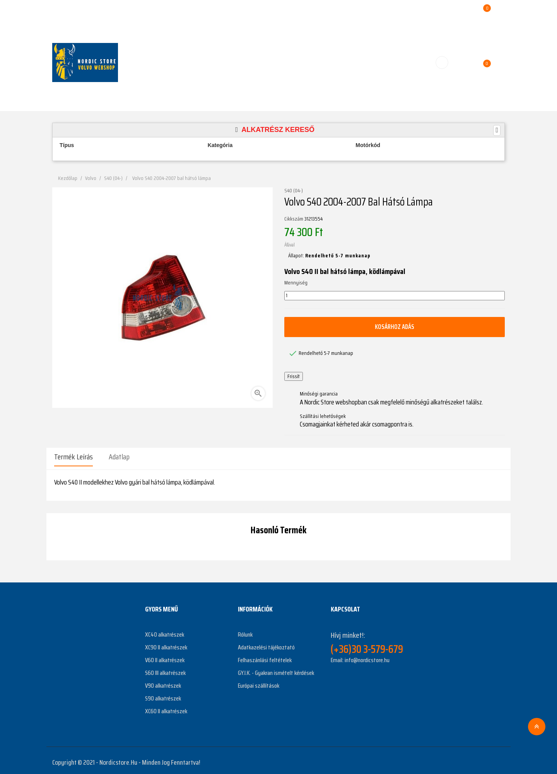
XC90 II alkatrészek (166, 643)
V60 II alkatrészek (165, 656)
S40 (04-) (293, 190)
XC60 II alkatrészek (166, 707)
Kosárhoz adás (394, 327)
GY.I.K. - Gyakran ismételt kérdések (276, 669)
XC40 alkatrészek (164, 630)
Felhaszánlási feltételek (265, 656)
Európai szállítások (258, 682)
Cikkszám (293, 219)
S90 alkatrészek (163, 694)
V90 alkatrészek (163, 682)
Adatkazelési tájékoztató (266, 643)
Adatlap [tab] (119, 456)
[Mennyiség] (394, 295)
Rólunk (245, 630)
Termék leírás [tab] (73, 456)
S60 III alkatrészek (165, 669)
